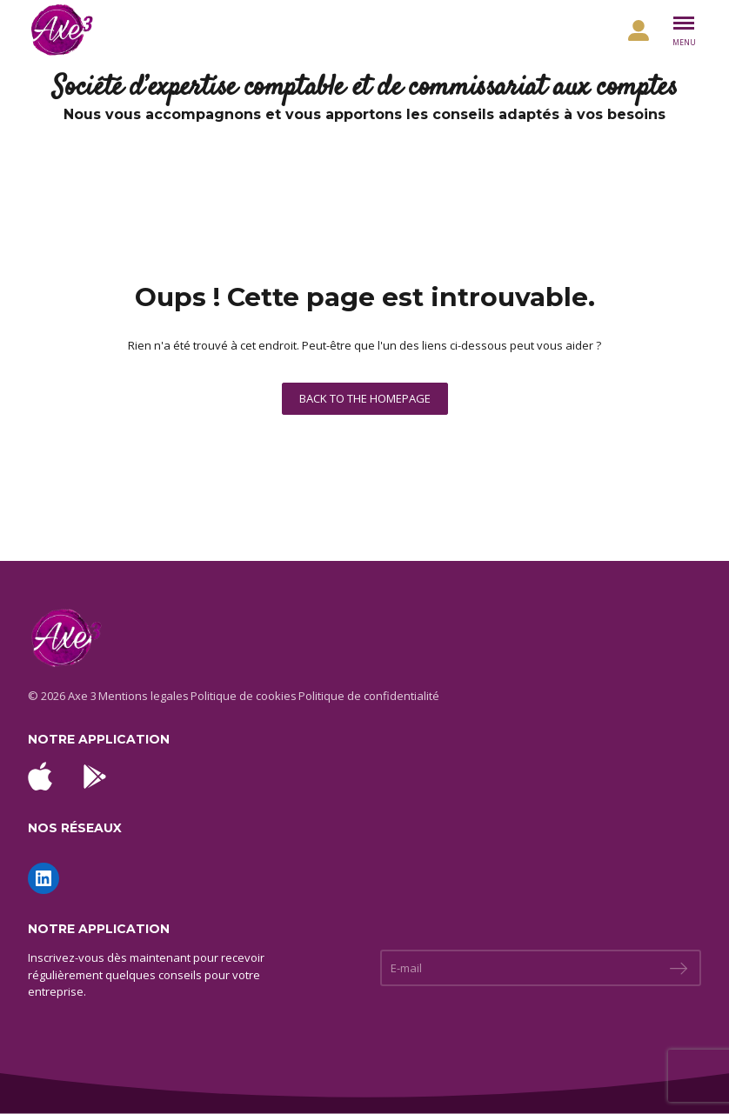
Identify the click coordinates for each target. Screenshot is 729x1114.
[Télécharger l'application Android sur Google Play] (95, 776)
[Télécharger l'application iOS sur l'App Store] (40, 776)
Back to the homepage (365, 398)
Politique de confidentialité (368, 696)
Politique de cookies (244, 696)
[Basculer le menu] (683, 30)
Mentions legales (143, 696)
